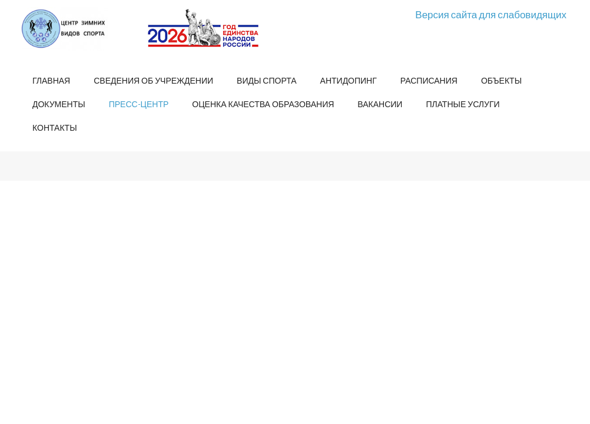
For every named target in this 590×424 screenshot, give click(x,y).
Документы (58, 104)
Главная (51, 80)
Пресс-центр (139, 104)
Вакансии (379, 104)
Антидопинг (348, 80)
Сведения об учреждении (153, 80)
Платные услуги (462, 104)
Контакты (54, 127)
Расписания (429, 80)
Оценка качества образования (263, 104)
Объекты (501, 80)
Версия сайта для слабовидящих (490, 14)
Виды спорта (266, 80)
